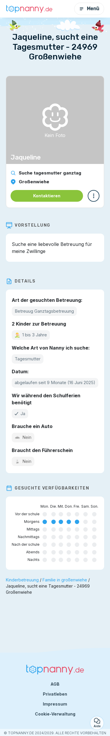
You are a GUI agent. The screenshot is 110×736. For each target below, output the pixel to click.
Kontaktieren (46, 195)
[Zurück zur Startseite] (29, 9)
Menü (89, 8)
